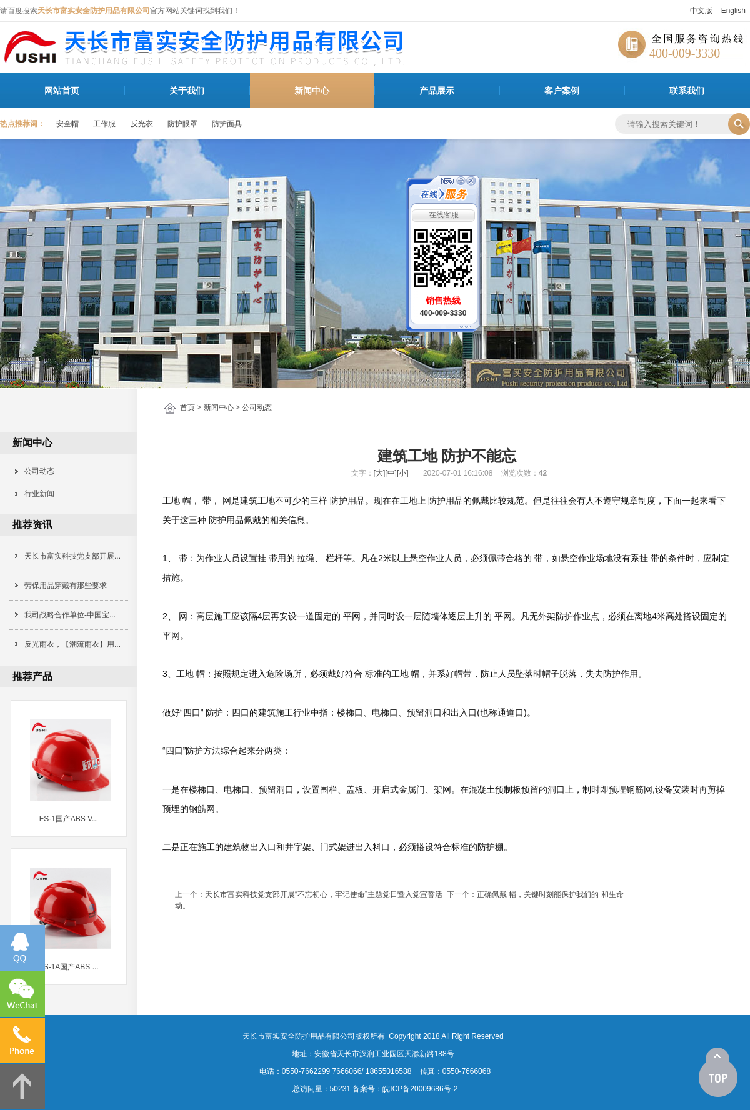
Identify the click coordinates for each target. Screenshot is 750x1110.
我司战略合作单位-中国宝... (70, 615)
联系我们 (686, 91)
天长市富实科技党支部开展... (72, 556)
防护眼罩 (183, 123)
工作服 (104, 123)
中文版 (701, 10)
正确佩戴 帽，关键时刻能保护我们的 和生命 (550, 894)
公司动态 (257, 407)
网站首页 (61, 91)
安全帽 (67, 123)
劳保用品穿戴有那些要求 (65, 585)
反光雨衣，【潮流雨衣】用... (72, 644)
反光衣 (142, 123)
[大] (380, 473)
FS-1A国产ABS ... (68, 966)
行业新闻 (35, 493)
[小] (403, 473)
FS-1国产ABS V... (68, 818)
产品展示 (436, 91)
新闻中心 (311, 91)
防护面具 (227, 123)
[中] (391, 473)
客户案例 (561, 91)
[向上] (718, 1073)
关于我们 (186, 91)
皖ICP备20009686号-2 (420, 1088)
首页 (187, 407)
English (733, 10)
